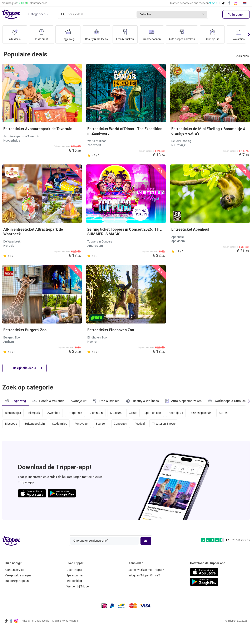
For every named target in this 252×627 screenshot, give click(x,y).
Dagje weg (68, 33)
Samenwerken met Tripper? (146, 569)
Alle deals (15, 33)
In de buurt (41, 33)
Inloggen (236, 14)
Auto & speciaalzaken (183, 401)
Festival (140, 424)
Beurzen (101, 424)
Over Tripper (74, 569)
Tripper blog (74, 581)
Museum (116, 412)
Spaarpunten (75, 575)
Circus (134, 412)
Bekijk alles (241, 56)
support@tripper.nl (17, 581)
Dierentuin (96, 412)
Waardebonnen (155, 33)
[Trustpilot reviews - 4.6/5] (225, 540)
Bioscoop (11, 424)
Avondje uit (219, 33)
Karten (224, 412)
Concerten (121, 424)
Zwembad (54, 412)
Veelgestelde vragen (18, 575)
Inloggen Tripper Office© (144, 575)
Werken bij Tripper (78, 586)
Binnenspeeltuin (202, 412)
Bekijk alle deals (27, 368)
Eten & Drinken (127, 33)
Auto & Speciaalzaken (187, 33)
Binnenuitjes (13, 412)
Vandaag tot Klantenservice (24, 3)
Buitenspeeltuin (35, 424)
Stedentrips (59, 424)
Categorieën (36, 14)
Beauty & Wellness (97, 33)
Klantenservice (14, 569)
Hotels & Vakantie (48, 400)
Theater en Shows (165, 424)
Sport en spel (153, 412)
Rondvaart (82, 424)
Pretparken (75, 412)
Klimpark (34, 412)
